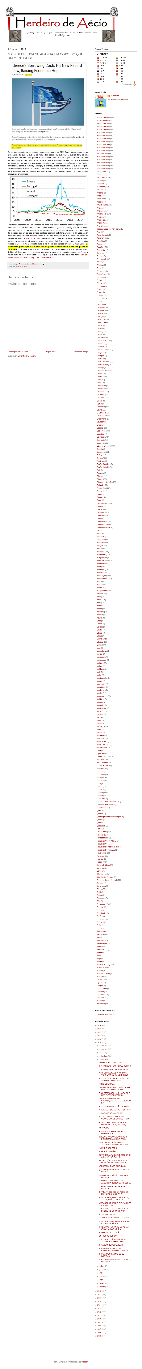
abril (101, 1276)
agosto (102, 1059)
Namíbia (100, 714)
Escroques (101, 431)
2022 (99, 1032)
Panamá (100, 772)
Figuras (100, 473)
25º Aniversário (103, 136)
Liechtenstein (102, 639)
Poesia (99, 790)
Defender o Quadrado (105, 1014)
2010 (99, 1319)
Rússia (99, 862)
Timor (99, 955)
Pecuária (100, 781)
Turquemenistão (103, 974)
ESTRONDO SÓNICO (108, 1236)
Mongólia (100, 705)
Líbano (99, 630)
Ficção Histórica (103, 467)
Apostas (100, 202)
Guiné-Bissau (102, 521)
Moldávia (100, 699)
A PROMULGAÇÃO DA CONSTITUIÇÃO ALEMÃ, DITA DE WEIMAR (115, 1199)
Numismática (102, 747)
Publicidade (101, 808)
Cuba (99, 380)
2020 (99, 1039)
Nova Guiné (101, 741)
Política (24, 266)
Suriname (100, 928)
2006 (99, 1333)
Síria (99, 901)
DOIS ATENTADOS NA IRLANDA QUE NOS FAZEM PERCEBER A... (114, 1094)
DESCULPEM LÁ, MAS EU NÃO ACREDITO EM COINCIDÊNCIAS (113, 1143)
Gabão (99, 494)
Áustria (99, 244)
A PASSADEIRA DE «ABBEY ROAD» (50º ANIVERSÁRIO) (114, 1222)
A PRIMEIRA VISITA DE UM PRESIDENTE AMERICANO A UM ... (114, 1249)
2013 (99, 1308)
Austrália (100, 241)
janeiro (102, 1287)
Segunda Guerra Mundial (107, 880)
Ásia (98, 232)
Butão (99, 301)
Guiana (100, 518)
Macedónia (101, 657)
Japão (99, 609)
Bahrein (100, 256)
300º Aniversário (103, 139)
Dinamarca (101, 398)
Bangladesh (101, 259)
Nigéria (100, 732)
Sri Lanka (100, 910)
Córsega (100, 368)
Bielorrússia (101, 274)
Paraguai (100, 778)
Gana (99, 500)
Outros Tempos (103, 757)
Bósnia (99, 283)
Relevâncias (101, 835)
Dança (99, 383)
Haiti (98, 530)
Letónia (100, 627)
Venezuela (101, 995)
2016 (99, 1298)
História (100, 533)
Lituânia (100, 642)
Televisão (100, 949)
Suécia (99, 922)
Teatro (99, 946)
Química (100, 823)
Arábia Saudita (103, 205)
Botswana (101, 286)
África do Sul (102, 178)
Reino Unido (102, 832)
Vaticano (100, 992)
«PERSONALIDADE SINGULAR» (112, 1166)
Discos (99, 401)
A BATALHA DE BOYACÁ (109, 1232)
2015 (99, 1302)
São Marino (101, 874)
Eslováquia (101, 437)
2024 (99, 1025)
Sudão (99, 916)
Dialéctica (101, 395)
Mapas (99, 681)
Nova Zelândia (102, 744)
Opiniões (100, 753)
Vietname (100, 998)
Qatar (99, 811)
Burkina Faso (102, 298)
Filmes (99, 479)
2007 (99, 1329)
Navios (99, 720)
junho (102, 1269)
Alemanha (101, 187)
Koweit (99, 618)
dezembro (104, 1046)
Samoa (100, 871)
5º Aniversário (102, 154)
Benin (99, 268)
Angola (99, 196)
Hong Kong (101, 539)
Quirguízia (101, 826)
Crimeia (100, 374)
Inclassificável (102, 561)
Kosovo (100, 615)
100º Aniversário (103, 117)
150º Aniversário (103, 127)
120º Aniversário (103, 124)
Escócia (100, 428)
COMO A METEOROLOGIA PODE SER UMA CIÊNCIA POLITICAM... (115, 1089)
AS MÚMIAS (104, 1128)
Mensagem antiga (81, 352)
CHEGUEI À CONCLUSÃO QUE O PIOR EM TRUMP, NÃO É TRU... (113, 1138)
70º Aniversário (103, 160)
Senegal (100, 883)
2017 (99, 1295)
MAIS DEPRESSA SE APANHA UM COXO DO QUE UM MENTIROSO (114, 1074)
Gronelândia (101, 512)
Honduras (101, 536)
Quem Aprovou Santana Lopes (109, 817)
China (99, 332)
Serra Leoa (101, 886)
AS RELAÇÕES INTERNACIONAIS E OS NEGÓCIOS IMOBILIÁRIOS (114, 1162)
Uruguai (100, 986)
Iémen (99, 549)
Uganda (100, 983)
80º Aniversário (103, 166)
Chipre (99, 334)
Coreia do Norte (103, 362)
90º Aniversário (103, 169)
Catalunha (101, 319)
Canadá (100, 313)
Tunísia (100, 970)
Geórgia (100, 506)
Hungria (100, 545)
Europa (100, 458)
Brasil (99, 289)
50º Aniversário (103, 151)
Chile (99, 328)
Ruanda (100, 859)
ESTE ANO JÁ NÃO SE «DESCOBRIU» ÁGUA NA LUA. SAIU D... (115, 1156)
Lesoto (99, 624)
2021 (99, 1036)
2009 (99, 1322)
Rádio (99, 829)
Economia (101, 407)
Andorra (100, 193)
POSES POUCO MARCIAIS (110, 1063)
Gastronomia (102, 503)
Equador (100, 422)
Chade (99, 325)
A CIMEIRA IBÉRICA (107, 1214)
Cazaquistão (102, 322)
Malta (99, 675)
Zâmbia (100, 1001)
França (99, 491)
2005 (99, 1336)
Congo (99, 353)
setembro (103, 1056)
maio (102, 1273)
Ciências (100, 337)
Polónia (100, 796)
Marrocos (100, 684)
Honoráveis (101, 542)
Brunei (99, 292)
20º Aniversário (103, 133)
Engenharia (101, 419)
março (102, 1280)
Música (100, 711)
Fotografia (101, 488)
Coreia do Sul (102, 365)
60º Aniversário (103, 157)
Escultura (100, 434)
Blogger (85, 1362)
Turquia (100, 976)
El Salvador (101, 413)
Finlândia (100, 485)
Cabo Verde (101, 304)
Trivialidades (102, 967)
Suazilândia (101, 913)
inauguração (102, 558)
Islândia (100, 594)
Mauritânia (101, 687)
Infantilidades (102, 573)
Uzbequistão (102, 989)
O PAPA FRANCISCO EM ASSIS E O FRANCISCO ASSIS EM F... (114, 1193)
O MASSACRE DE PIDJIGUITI (111, 1245)
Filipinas (100, 476)
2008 (99, 1326)
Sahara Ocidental (104, 865)
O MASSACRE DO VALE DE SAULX (113, 1069)
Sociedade (101, 904)
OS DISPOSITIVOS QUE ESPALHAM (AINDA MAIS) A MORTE (114, 1228)
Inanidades (101, 554)
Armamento (101, 214)
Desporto (100, 392)
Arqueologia (101, 220)
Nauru (99, 717)
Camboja (100, 310)
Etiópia (99, 455)
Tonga (99, 961)
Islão (99, 597)
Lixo (98, 648)
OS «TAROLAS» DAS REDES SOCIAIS (115, 1066)
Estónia (100, 449)
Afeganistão (101, 172)
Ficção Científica (103, 464)
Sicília (99, 892)
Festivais (100, 461)
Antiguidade (101, 199)
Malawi (99, 666)
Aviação (100, 247)
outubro (103, 1053)
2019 (99, 1043)
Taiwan (99, 937)
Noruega (100, 735)
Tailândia (100, 934)
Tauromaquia (102, 943)
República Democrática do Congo (110, 847)
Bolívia (99, 280)
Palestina (100, 769)
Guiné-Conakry (103, 524)
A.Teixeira (114, 96)
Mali (98, 672)
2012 (99, 1312)
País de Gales (102, 762)
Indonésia (101, 570)
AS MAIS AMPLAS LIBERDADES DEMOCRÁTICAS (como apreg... (113, 1123)
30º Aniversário (103, 142)
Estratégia (101, 452)
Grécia (18, 266)
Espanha (100, 443)
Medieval (100, 690)
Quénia (100, 820)
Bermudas (101, 271)
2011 (99, 1315)
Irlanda (99, 588)
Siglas (99, 895)
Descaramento (102, 389)
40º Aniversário (103, 148)
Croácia (100, 377)
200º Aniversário (103, 129)
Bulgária (100, 295)
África (99, 175)
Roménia (100, 856)
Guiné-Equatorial (103, 527)
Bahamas (100, 253)
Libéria (99, 633)
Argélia (99, 208)
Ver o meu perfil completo (118, 100)
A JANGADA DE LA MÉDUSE (111, 1113)
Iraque (99, 585)
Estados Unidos (103, 446)
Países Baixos (102, 766)
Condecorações (103, 350)
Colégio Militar (102, 341)
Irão (98, 582)
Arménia (100, 217)
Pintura (100, 787)
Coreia (99, 359)
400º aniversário (103, 145)
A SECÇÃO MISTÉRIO (108, 1152)
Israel (99, 600)
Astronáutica (102, 235)
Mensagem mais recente (18, 352)
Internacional (102, 579)
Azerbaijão (101, 250)
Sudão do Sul (102, 919)
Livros (99, 645)
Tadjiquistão (101, 931)
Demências (101, 386)
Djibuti (99, 404)
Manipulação (102, 678)
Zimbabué (101, 1004)
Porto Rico (101, 799)
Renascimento (102, 838)
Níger (99, 729)
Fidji (98, 470)
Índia (99, 567)
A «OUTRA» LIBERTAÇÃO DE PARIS (114, 1106)
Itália (99, 603)
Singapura (101, 898)
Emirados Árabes (103, 416)
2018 (99, 1291)
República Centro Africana (107, 841)
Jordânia (100, 612)
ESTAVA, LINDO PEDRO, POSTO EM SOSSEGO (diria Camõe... (114, 1079)
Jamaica (100, 606)
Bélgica (100, 265)
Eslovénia (101, 440)
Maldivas (100, 669)
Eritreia (100, 425)
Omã (99, 750)
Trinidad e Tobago (104, 965)
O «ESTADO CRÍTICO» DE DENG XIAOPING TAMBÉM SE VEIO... (113, 1240)
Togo (99, 958)
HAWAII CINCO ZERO (108, 1148)
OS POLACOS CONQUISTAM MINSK (114, 1218)
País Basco (101, 759)
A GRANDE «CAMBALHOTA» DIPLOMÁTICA (111, 1132)
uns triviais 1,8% (33, 238)
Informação (101, 576)
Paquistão (101, 775)
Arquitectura (101, 223)
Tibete (99, 952)
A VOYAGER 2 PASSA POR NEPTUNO (114, 1110)
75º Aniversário (103, 163)
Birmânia (100, 277)
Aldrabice (100, 184)
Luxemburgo (102, 651)
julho (102, 1266)
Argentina (100, 211)
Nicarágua (101, 726)
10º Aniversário (103, 120)
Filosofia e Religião (104, 482)
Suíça (99, 925)
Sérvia (99, 889)
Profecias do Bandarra (105, 805)
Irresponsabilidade (104, 591)
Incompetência (102, 564)
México (100, 693)
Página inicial (51, 352)
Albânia (100, 181)
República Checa (103, 844)
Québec (100, 814)
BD (98, 262)
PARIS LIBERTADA (106, 1084)
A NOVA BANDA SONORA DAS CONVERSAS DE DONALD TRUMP (114, 1118)
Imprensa (100, 551)
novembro (104, 1049)
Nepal (99, 723)
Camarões (101, 307)
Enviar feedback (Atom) (27, 356)
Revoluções (101, 853)
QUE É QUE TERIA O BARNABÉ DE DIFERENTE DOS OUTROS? (113, 1210)
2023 (99, 1029)
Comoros (100, 346)
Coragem (100, 356)
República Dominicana (106, 850)
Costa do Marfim (103, 371)
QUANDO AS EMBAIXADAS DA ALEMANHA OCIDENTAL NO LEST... (115, 1182)
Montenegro (101, 708)
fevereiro (103, 1283)
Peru (99, 784)
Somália (100, 907)
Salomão (100, 868)
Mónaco (100, 702)
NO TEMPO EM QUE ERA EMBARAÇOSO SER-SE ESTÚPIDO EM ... (115, 1101)
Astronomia (101, 238)
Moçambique (102, 696)
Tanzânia (100, 940)
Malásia (100, 663)
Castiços (100, 316)
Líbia (99, 636)
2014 (99, 1305)
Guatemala (101, 515)
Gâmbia (100, 497)
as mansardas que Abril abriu (108, 229)
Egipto (99, 410)
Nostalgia (100, 738)
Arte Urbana (101, 226)
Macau (99, 654)
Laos (99, 621)
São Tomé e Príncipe (105, 877)
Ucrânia (100, 980)
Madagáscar (102, 660)
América (100, 190)
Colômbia (100, 344)
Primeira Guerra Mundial (106, 802)
